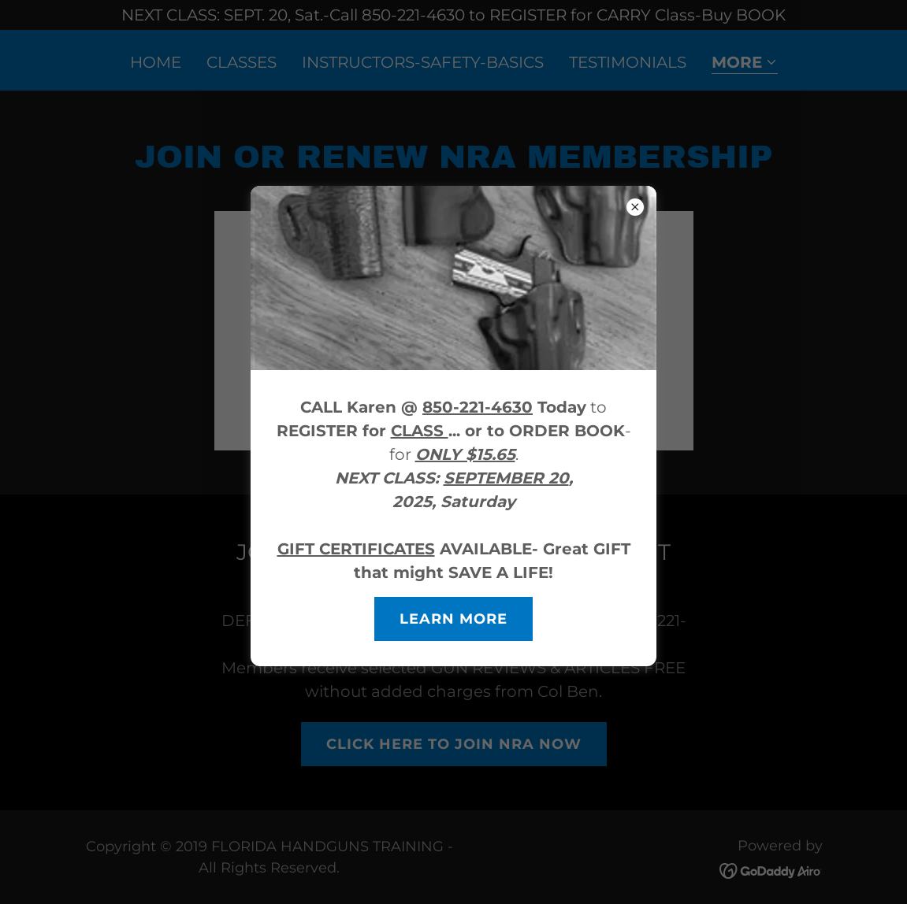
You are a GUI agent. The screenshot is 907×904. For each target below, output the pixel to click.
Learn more (453, 619)
